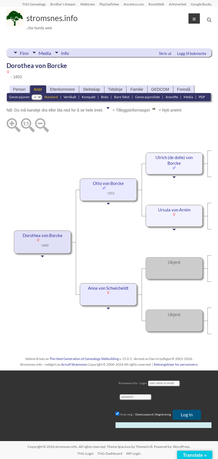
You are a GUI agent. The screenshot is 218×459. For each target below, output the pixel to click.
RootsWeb (156, 4)
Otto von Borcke (108, 183)
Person (19, 89)
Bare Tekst (121, 97)
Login (143, 383)
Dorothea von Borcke (42, 235)
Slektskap (91, 89)
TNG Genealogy (34, 4)
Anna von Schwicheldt (108, 288)
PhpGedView (109, 4)
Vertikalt (70, 97)
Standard (51, 97)
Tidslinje (115, 89)
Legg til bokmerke (191, 53)
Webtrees (87, 4)
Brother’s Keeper (63, 4)
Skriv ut (165, 53)
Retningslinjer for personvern (176, 364)
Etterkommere (62, 89)
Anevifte (171, 97)
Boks (104, 97)
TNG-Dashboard (109, 453)
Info (65, 52)
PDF (202, 97)
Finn (24, 52)
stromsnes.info (52, 18)
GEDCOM (160, 89)
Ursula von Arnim (174, 209)
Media (45, 52)
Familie (136, 89)
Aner (37, 89)
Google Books (201, 4)
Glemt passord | (145, 414)
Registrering (163, 414)
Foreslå (183, 89)
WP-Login (133, 453)
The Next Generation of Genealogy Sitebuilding (84, 359)
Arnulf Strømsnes (74, 364)
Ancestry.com (133, 4)
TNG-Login (85, 453)
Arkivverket (177, 4)
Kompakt (88, 97)
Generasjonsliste (147, 97)
